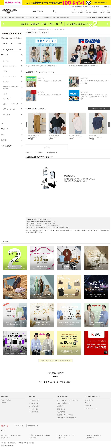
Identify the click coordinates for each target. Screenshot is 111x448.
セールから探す (33, 409)
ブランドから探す (34, 400)
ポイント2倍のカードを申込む (67, 435)
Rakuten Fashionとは (63, 403)
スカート (12, 81)
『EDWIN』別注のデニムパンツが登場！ (49, 94)
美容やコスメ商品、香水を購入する (40, 435)
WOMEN (4, 44)
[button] (37, 128)
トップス (12, 61)
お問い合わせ (61, 409)
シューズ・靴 (12, 99)
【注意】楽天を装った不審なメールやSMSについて (55, 361)
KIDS (19, 44)
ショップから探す (34, 403)
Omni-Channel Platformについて (66, 418)
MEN (11, 44)
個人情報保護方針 (12, 443)
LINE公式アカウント (91, 408)
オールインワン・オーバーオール (12, 87)
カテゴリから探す (34, 406)
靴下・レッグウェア (12, 109)
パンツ (12, 71)
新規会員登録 (89, 400)
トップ (27, 29)
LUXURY (3, 402)
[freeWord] (12, 50)
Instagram (88, 405)
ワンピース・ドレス (12, 76)
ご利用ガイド (61, 406)
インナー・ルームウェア (12, 104)
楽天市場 (106, 6)
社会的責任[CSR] (23, 443)
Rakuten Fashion (36, 29)
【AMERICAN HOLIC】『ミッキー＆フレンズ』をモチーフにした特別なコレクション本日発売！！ (94, 97)
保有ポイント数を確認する (94, 435)
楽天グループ (96, 6)
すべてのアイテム (34, 412)
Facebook (88, 403)
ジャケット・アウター (12, 66)
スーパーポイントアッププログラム (67, 400)
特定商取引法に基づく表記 (65, 415)
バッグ (12, 94)
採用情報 (31, 443)
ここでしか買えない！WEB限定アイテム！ (50, 81)
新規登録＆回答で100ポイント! (81, 6)
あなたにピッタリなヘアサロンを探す (11, 435)
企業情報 (3, 443)
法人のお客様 (61, 412)
